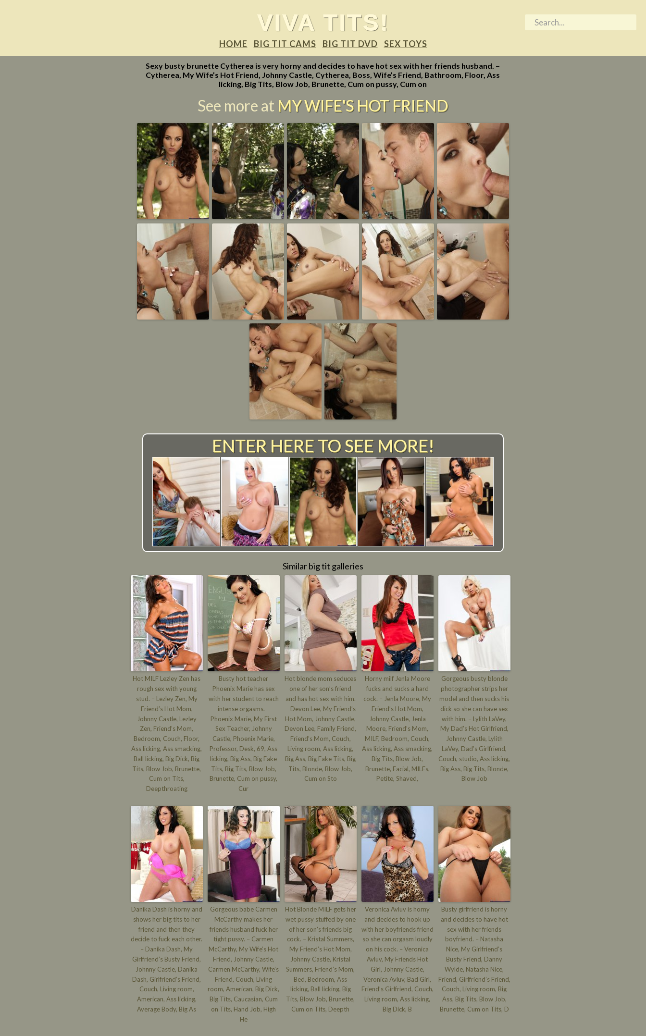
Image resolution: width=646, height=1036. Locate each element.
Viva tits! (323, 22)
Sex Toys (405, 43)
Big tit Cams (285, 43)
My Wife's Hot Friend (362, 105)
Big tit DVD (350, 43)
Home (233, 43)
